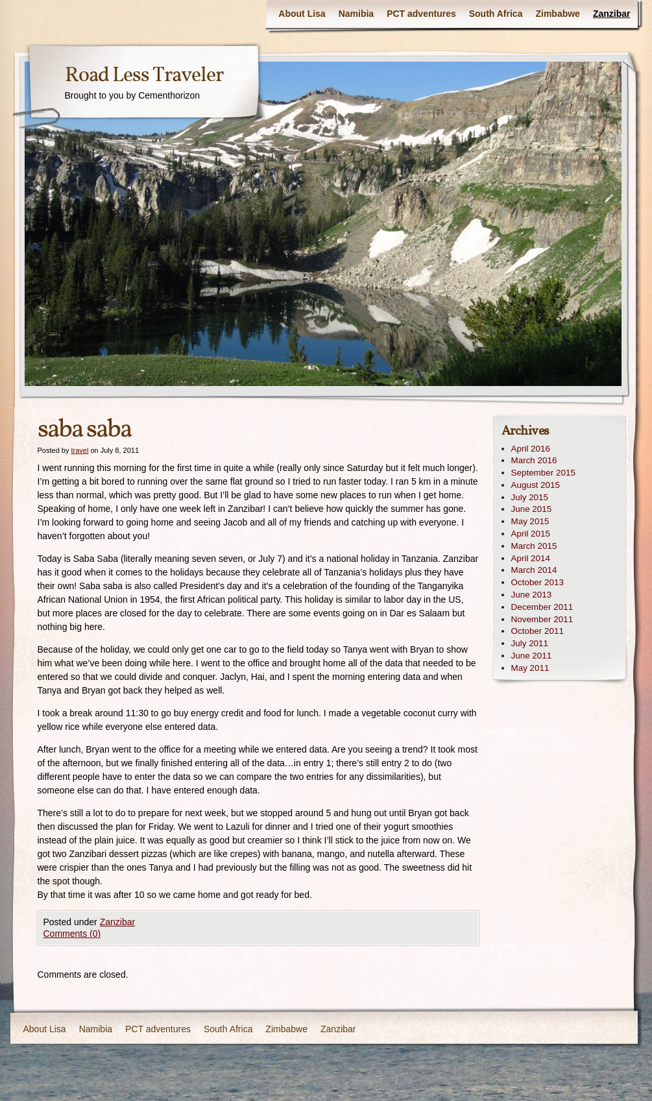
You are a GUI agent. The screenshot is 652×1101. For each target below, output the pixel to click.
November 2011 (542, 619)
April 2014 (531, 558)
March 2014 (534, 570)
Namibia (356, 13)
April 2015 (531, 533)
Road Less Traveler (144, 76)
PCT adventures (421, 13)
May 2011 (530, 668)
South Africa (496, 13)
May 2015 (530, 521)
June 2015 (531, 509)
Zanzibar (612, 13)
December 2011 (542, 607)
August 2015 (535, 485)
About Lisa (301, 13)
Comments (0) (72, 933)
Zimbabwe (557, 13)
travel (79, 450)
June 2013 (531, 594)
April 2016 (531, 449)
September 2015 (543, 473)
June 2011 (531, 655)
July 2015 (530, 497)
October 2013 (537, 582)
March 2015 (534, 546)
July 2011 (530, 643)
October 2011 (537, 631)
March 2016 (534, 460)
